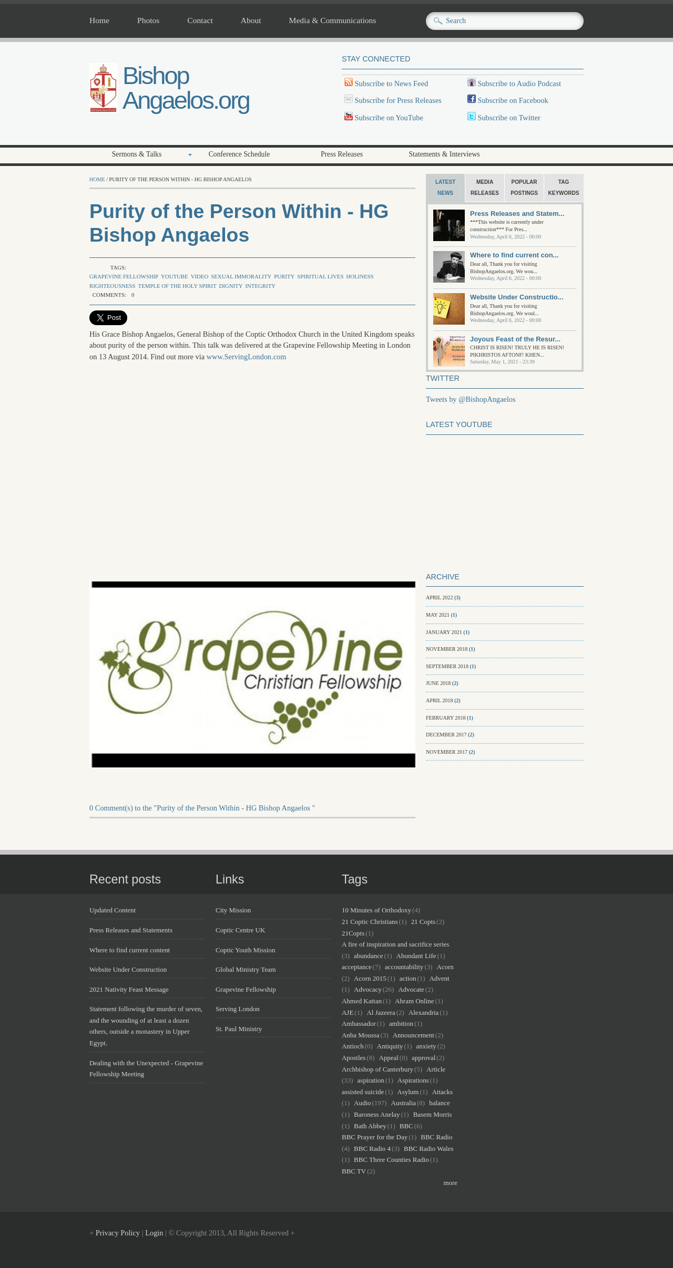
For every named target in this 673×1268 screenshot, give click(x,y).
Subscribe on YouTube (389, 117)
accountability (404, 967)
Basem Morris (432, 1114)
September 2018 (447, 666)
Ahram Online (414, 1001)
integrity (260, 286)
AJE (347, 1012)
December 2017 (446, 734)
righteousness (112, 286)
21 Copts (423, 922)
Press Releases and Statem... (517, 213)
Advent (440, 978)
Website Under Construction (128, 969)
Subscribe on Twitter (508, 117)
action (408, 978)
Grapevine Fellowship (123, 276)
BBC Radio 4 (372, 1148)
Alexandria (424, 1012)
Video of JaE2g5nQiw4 (257, 475)
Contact (199, 20)
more (450, 1183)
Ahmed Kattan (362, 1001)
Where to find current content (129, 950)
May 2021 (438, 615)
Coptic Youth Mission (245, 950)
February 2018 (446, 718)
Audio (362, 1103)
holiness (359, 276)
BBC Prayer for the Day (374, 1137)
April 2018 (439, 700)
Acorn (444, 967)
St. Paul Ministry (239, 1029)
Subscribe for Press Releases (397, 100)
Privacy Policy (118, 1233)
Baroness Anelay (377, 1114)
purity (284, 276)
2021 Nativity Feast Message (129, 989)
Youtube (174, 276)
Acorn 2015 (370, 978)
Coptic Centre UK (240, 930)
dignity (230, 286)
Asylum (408, 1092)
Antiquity (390, 1046)
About (251, 20)
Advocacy (368, 989)
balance (439, 1103)
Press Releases (342, 154)
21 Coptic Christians (370, 922)
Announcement (413, 1035)
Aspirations (413, 1080)
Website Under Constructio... (517, 297)
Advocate (411, 989)
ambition (401, 1023)
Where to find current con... (514, 255)
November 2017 (446, 752)
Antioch (353, 1046)
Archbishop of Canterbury (377, 1069)
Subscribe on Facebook (512, 100)
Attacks (442, 1092)
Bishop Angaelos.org (186, 87)
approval (423, 1058)
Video (200, 276)
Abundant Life (416, 956)
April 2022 (439, 597)
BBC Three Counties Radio (391, 1159)
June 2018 (438, 683)
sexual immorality (241, 276)
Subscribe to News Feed (390, 83)
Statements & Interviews (444, 154)
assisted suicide (363, 1092)
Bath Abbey (370, 1126)
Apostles (353, 1058)
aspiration (371, 1080)
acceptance (357, 967)
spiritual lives (320, 276)
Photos (148, 20)
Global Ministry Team (246, 969)
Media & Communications (332, 20)
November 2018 (446, 649)
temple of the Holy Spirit (177, 286)
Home (99, 20)
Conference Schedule (239, 154)
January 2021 (444, 632)
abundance (368, 956)
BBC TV (354, 1171)
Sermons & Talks (137, 154)
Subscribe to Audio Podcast (518, 83)
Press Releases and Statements (130, 930)
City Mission (233, 910)
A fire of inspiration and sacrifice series (395, 944)
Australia (403, 1103)
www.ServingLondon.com (247, 356)
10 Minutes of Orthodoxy (376, 910)
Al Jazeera (380, 1012)
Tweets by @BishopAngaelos (471, 399)
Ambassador (359, 1023)
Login (154, 1233)
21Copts (353, 933)
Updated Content (112, 910)
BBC (406, 1126)
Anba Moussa (361, 1035)
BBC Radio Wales (428, 1148)
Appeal (388, 1058)
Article (435, 1069)
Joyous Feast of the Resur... (515, 339)
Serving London (238, 1009)
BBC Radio (436, 1137)
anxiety (426, 1046)
